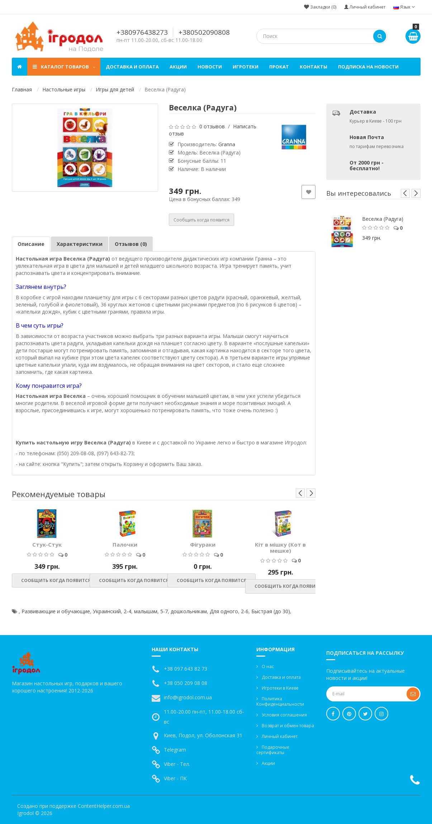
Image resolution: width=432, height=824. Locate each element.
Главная (22, 89)
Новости (210, 66)
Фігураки (202, 544)
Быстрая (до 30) (270, 611)
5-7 (164, 611)
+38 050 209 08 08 (185, 683)
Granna (226, 144)
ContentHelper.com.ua (104, 805)
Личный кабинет (280, 736)
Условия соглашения (284, 715)
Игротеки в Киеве (280, 688)
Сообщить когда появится (201, 220)
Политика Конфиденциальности (280, 701)
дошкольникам (189, 611)
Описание (31, 243)
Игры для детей (115, 89)
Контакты (313, 66)
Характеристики (80, 243)
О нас (268, 666)
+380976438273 (142, 32)
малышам (145, 611)
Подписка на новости (368, 66)
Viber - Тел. (177, 764)
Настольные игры (63, 89)
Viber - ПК (175, 778)
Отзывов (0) (131, 243)
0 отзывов (212, 126)
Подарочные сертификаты (272, 749)
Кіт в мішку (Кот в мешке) (280, 547)
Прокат (279, 66)
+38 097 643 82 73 (185, 668)
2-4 (127, 611)
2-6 (244, 611)
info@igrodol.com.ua (188, 697)
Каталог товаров (64, 66)
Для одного (224, 611)
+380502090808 (204, 32)
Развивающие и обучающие (56, 611)
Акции (178, 66)
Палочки (125, 544)
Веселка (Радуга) (382, 218)
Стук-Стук (47, 544)
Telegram (175, 749)
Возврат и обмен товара (288, 725)
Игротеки (245, 66)
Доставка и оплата (132, 66)
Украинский (107, 611)
